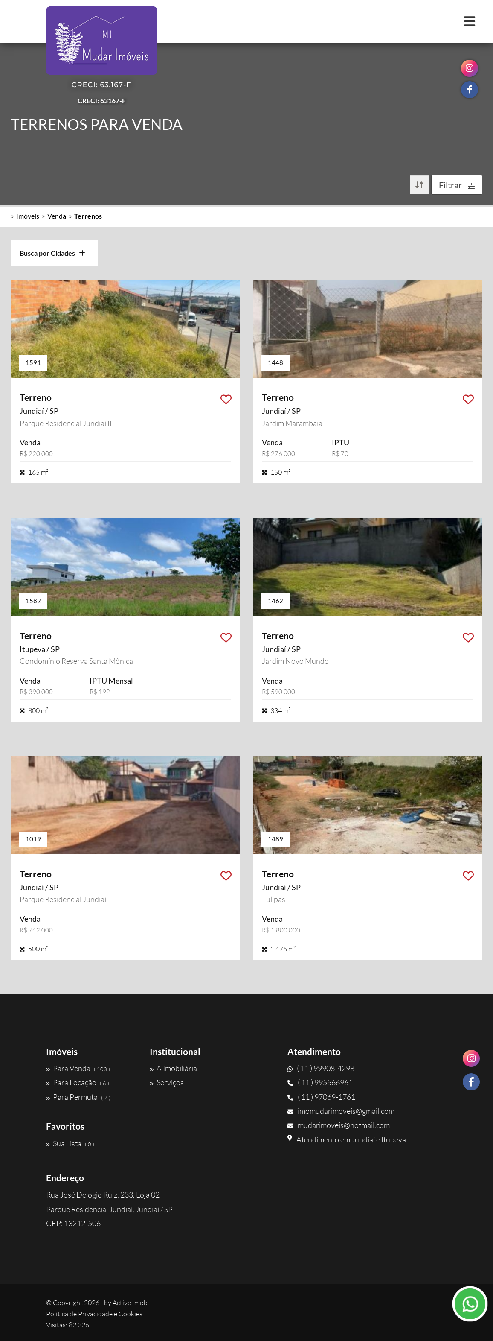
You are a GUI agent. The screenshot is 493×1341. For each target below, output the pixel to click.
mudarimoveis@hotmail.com (338, 1125)
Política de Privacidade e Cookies (94, 1313)
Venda (56, 216)
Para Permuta (78, 1096)
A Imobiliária (173, 1068)
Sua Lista (70, 1143)
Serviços (167, 1082)
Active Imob (130, 1302)
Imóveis (27, 216)
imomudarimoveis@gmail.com (340, 1111)
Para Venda (78, 1068)
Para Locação (77, 1082)
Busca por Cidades (52, 253)
